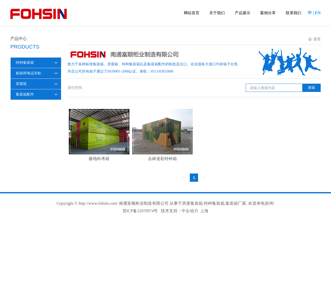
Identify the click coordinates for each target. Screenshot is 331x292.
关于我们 (217, 13)
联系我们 (293, 13)
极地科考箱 (99, 158)
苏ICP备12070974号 (140, 211)
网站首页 (191, 13)
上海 (204, 211)
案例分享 (268, 13)
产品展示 (242, 13)
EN (318, 13)
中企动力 (190, 211)
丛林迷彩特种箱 (162, 158)
